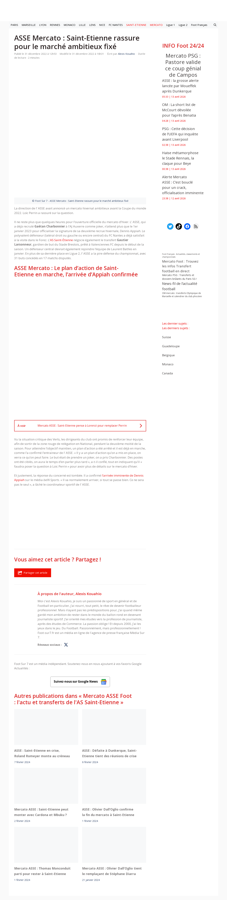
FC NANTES (116, 25)
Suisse (166, 337)
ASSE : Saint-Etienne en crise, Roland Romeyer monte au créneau (42, 709)
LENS (92, 25)
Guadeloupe (171, 346)
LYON (42, 25)
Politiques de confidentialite (125, 867)
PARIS (14, 25)
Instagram (131, 857)
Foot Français (199, 25)
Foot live (60, 857)
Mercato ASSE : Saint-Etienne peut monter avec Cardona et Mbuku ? (41, 768)
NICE (102, 25)
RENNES (55, 25)
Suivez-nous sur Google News (80, 638)
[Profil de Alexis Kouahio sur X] (66, 601)
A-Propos (76, 867)
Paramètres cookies (177, 857)
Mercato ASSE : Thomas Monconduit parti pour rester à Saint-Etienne (42, 827)
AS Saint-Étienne (61, 196)
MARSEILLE (29, 25)
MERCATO (156, 25)
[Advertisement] (80, 264)
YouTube (156, 857)
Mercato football (78, 857)
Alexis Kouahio (88, 549)
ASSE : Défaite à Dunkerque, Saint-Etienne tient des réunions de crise (109, 709)
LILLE (82, 25)
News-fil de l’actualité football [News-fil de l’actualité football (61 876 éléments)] (179, 286)
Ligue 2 (183, 25)
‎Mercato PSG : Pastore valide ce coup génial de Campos (183, 65)
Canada (167, 373)
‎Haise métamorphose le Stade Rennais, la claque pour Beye (180, 158)
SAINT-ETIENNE (136, 25)
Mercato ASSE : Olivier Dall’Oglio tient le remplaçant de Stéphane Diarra (112, 827)
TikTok (144, 857)
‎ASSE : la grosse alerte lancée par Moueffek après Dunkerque (180, 86)
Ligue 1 (170, 25)
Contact (94, 867)
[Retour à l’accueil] (113, 10)
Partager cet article (32, 529)
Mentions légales (51, 867)
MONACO (69, 25)
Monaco (167, 364)
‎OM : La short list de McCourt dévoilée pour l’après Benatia (179, 110)
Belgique (168, 355)
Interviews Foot (100, 857)
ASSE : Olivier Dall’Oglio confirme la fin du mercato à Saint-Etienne (108, 768)
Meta (120, 857)
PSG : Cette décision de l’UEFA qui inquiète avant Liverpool (180, 134)
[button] (215, 24)
